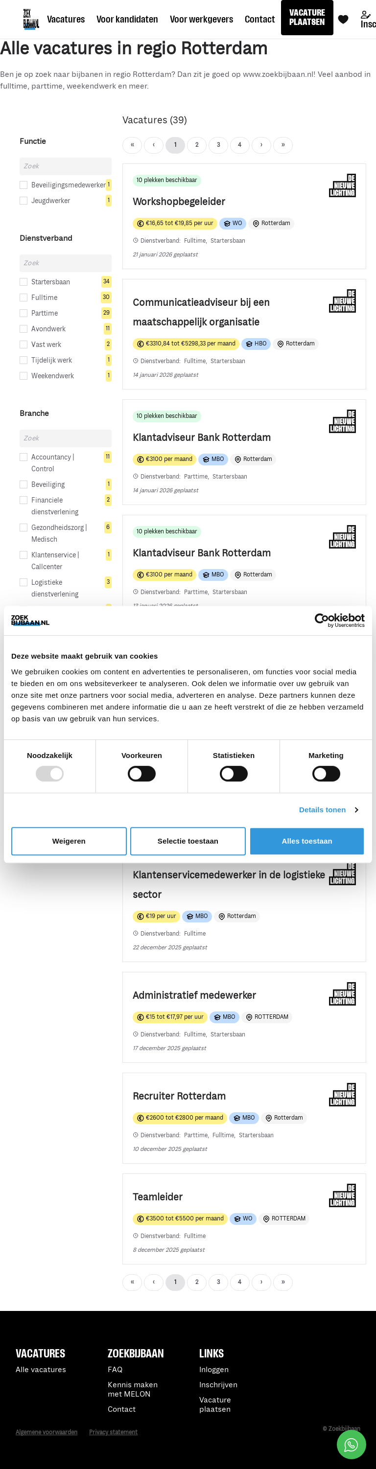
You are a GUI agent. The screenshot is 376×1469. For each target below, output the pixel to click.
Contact (122, 1409)
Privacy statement (113, 1432)
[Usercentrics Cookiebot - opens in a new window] (322, 620)
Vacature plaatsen (215, 1405)
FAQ (115, 1370)
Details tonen (322, 809)
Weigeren (69, 841)
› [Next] (239, 145)
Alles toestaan (307, 841)
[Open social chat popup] (351, 1444)
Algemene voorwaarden (46, 1432)
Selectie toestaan (188, 841)
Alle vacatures (41, 1370)
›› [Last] (261, 145)
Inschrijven (218, 1385)
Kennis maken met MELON (133, 1389)
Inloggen (214, 1370)
